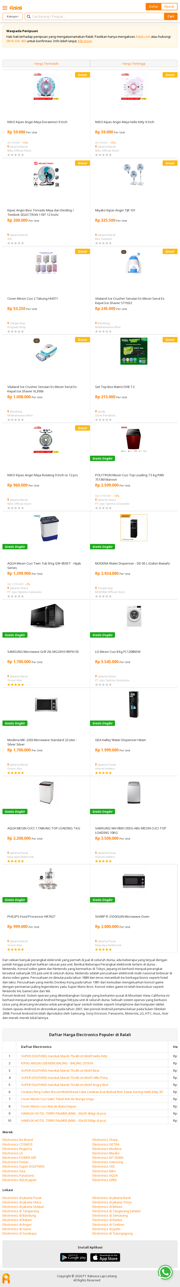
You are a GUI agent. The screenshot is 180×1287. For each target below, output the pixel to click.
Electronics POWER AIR (19, 1157)
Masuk (169, 6)
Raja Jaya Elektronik (20, 857)
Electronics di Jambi (106, 1229)
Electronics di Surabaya (19, 1233)
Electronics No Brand (17, 1139)
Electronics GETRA (105, 1144)
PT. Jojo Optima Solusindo (112, 503)
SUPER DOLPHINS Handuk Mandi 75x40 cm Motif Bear (60, 1070)
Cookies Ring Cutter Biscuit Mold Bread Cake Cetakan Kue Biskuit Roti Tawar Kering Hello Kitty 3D (92, 1092)
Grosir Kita (14, 680)
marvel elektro (105, 768)
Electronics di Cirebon (108, 1224)
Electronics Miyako (106, 1153)
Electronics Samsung (107, 1162)
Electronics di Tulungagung (112, 1233)
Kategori (12, 16)
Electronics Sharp (105, 1139)
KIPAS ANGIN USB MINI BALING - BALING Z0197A (57, 1063)
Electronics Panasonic (18, 1175)
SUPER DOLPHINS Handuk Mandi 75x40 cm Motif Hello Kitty (64, 1056)
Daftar (153, 6)
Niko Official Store (19, 150)
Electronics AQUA (105, 1175)
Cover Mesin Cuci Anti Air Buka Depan (48, 1106)
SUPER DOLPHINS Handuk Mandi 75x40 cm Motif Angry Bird (64, 1084)
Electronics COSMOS (17, 1144)
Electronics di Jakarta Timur (112, 1202)
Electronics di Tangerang (20, 1211)
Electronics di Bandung (19, 1215)
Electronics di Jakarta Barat (111, 1198)
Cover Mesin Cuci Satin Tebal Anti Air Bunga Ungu (57, 1099)
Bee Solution (103, 239)
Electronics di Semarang (110, 1215)
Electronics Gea (13, 1171)
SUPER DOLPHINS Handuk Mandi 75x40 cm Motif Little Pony (64, 1077)
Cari (170, 16)
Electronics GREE (104, 1180)
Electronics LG (12, 1153)
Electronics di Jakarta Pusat (21, 1198)
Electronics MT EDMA (107, 1157)
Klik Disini (85, 41)
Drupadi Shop (16, 327)
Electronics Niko (104, 1171)
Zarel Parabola (105, 415)
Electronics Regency (17, 1148)
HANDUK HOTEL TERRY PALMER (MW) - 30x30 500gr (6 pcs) (63, 1120)
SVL (9, 239)
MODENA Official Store (110, 592)
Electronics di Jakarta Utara (21, 1202)
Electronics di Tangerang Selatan (116, 1211)
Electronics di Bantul (107, 1220)
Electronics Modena (106, 1148)
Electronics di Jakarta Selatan (23, 1206)
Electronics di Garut (16, 1229)
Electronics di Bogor (17, 1224)
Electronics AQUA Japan (19, 1180)
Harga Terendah (46, 63)
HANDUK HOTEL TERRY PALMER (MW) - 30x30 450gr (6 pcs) (63, 1113)
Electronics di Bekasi (107, 1206)
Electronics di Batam (17, 1220)
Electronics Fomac (15, 1162)
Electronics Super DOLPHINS (23, 1166)
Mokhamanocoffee (108, 327)
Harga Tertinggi (133, 63)
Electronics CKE (103, 1166)
